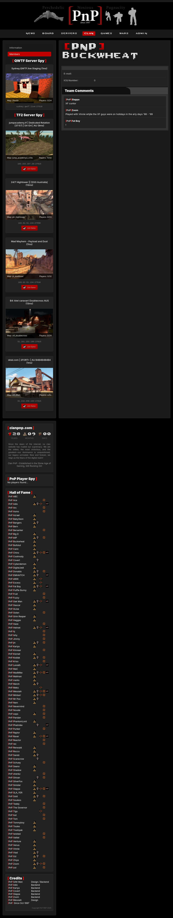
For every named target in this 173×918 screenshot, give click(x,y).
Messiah (17, 693)
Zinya (16, 861)
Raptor (16, 734)
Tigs (15, 813)
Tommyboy (18, 824)
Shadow (17, 771)
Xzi (14, 858)
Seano (16, 768)
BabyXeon (18, 520)
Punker (16, 730)
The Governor (20, 809)
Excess (16, 584)
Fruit (15, 595)
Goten (16, 614)
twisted (16, 835)
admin (141, 33)
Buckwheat (18, 543)
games (106, 33)
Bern (15, 528)
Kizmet (16, 655)
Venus (16, 846)
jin (14, 644)
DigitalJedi (18, 569)
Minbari (17, 696)
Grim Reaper (19, 618)
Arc (15, 509)
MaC (15, 670)
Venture (17, 843)
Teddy (16, 805)
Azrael (16, 516)
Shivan (16, 779)
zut (14, 869)
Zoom (75, 110)
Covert (16, 561)
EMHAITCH (19, 576)
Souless (17, 801)
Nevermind (18, 708)
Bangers (17, 524)
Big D (16, 535)
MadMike (17, 674)
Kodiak (16, 659)
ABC (15, 498)
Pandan (17, 719)
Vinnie (16, 850)
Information (15, 47)
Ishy (15, 636)
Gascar (16, 606)
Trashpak (18, 831)
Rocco (16, 753)
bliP (15, 539)
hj (14, 633)
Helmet (16, 629)
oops (15, 715)
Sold (15, 798)
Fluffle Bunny (19, 591)
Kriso (15, 663)
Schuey (17, 764)
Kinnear (17, 651)
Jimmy (16, 640)
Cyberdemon (19, 565)
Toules (16, 828)
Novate (16, 711)
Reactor (17, 741)
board (48, 33)
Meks (16, 689)
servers (69, 33)
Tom (15, 820)
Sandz (16, 756)
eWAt (16, 580)
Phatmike (17, 726)
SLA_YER (17, 794)
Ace (15, 502)
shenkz (16, 775)
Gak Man (17, 603)
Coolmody (18, 558)
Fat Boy (76, 120)
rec (14, 745)
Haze (15, 625)
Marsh (16, 685)
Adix (15, 505)
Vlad (15, 854)
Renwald (17, 749)
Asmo (16, 513)
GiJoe (16, 610)
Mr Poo (16, 700)
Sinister (17, 786)
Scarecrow (18, 760)
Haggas (17, 621)
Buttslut (17, 546)
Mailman (17, 678)
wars (124, 33)
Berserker (18, 531)
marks (16, 681)
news (30, 33)
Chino (16, 554)
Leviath (16, 666)
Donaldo (17, 573)
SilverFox (17, 783)
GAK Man (18, 883)
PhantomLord (20, 723)
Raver (16, 738)
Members (14, 54)
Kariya (16, 648)
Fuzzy (16, 599)
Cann (16, 550)
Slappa (76, 99)
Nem (15, 704)
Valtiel (16, 839)
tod (14, 816)
